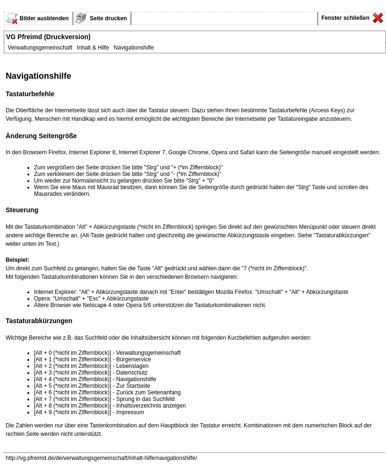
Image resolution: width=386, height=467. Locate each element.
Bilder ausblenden (43, 18)
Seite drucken (107, 18)
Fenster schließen (344, 18)
